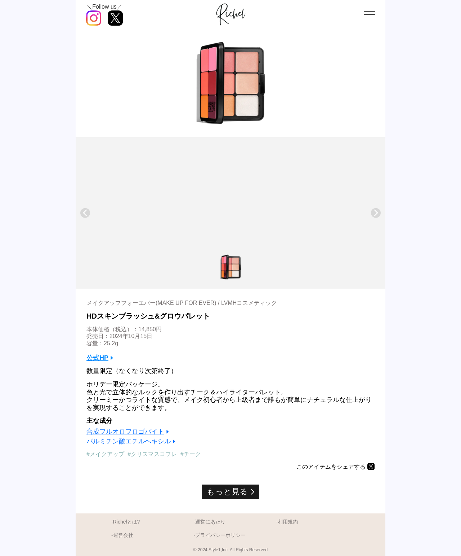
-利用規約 (287, 522)
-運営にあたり (209, 522)
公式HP (97, 358)
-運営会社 (122, 535)
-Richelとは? (125, 522)
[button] (230, 267)
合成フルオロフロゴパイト (125, 431)
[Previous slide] (85, 213)
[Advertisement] (230, 196)
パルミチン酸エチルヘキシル (128, 441)
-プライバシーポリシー (219, 535)
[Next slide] (376, 213)
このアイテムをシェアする (331, 467)
